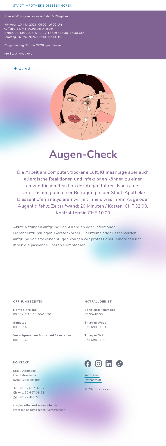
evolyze (106, 389)
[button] (150, 5)
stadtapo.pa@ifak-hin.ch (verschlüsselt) (40, 410)
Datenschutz (93, 380)
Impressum (92, 375)
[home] (42, 5)
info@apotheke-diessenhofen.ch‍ (35, 405)
